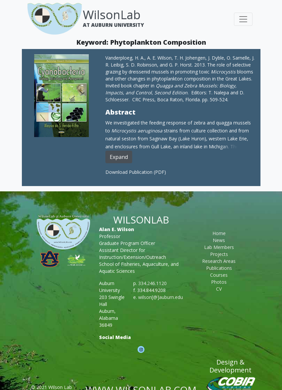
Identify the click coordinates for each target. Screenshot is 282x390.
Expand (119, 157)
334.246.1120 (152, 283)
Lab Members (219, 247)
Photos (219, 282)
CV (219, 289)
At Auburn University (113, 25)
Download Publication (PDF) (135, 172)
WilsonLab (112, 15)
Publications (219, 268)
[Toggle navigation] (243, 19)
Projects (219, 254)
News (219, 240)
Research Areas (219, 261)
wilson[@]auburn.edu (160, 297)
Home (219, 233)
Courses (219, 275)
